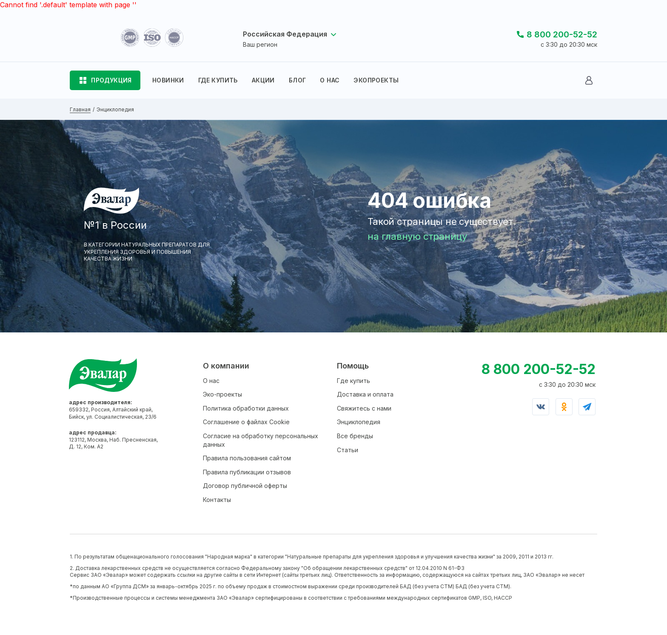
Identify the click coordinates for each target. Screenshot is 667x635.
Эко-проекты (222, 394)
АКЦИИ (263, 80)
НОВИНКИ (168, 80)
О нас (211, 380)
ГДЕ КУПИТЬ (218, 80)
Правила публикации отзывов (247, 472)
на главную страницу (417, 236)
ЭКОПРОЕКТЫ (376, 80)
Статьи (347, 450)
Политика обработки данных (246, 408)
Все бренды (355, 435)
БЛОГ (297, 80)
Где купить (353, 380)
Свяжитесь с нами (364, 408)
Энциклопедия (358, 421)
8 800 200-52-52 (562, 34)
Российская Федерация (285, 34)
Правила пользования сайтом (247, 458)
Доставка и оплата (365, 394)
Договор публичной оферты (245, 485)
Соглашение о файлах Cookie (246, 421)
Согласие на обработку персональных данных (260, 440)
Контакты (217, 499)
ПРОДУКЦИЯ (111, 80)
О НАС (329, 80)
